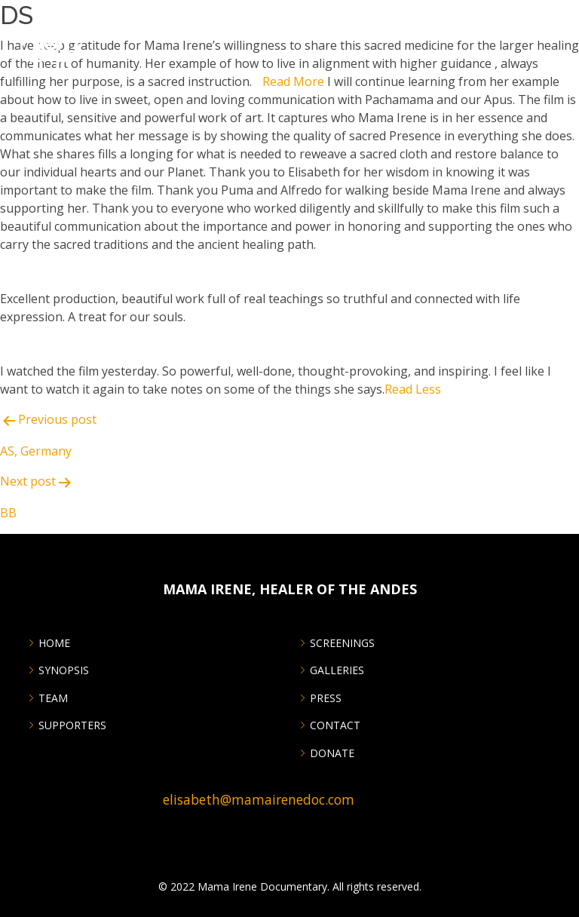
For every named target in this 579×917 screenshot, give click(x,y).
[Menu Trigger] (558, 20)
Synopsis (63, 670)
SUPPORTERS (72, 725)
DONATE (332, 753)
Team (53, 698)
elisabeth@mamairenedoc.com (258, 799)
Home (54, 643)
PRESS (326, 698)
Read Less (412, 389)
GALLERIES (337, 670)
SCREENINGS (342, 643)
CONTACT (335, 725)
